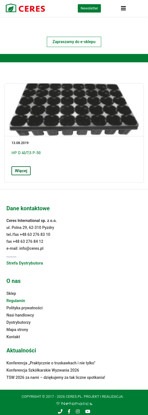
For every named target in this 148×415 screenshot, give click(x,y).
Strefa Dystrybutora (24, 263)
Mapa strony (17, 329)
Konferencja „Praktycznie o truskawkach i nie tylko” (50, 363)
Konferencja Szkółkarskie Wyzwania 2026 (42, 370)
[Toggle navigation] (123, 8)
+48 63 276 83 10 (35, 234)
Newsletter (89, 8)
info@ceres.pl (31, 248)
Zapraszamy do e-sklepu (74, 41)
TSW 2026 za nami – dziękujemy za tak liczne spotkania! (55, 377)
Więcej (21, 170)
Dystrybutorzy (18, 322)
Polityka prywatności (24, 308)
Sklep (11, 293)
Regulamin (15, 300)
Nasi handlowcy (20, 315)
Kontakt (13, 337)
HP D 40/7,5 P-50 (26, 152)
